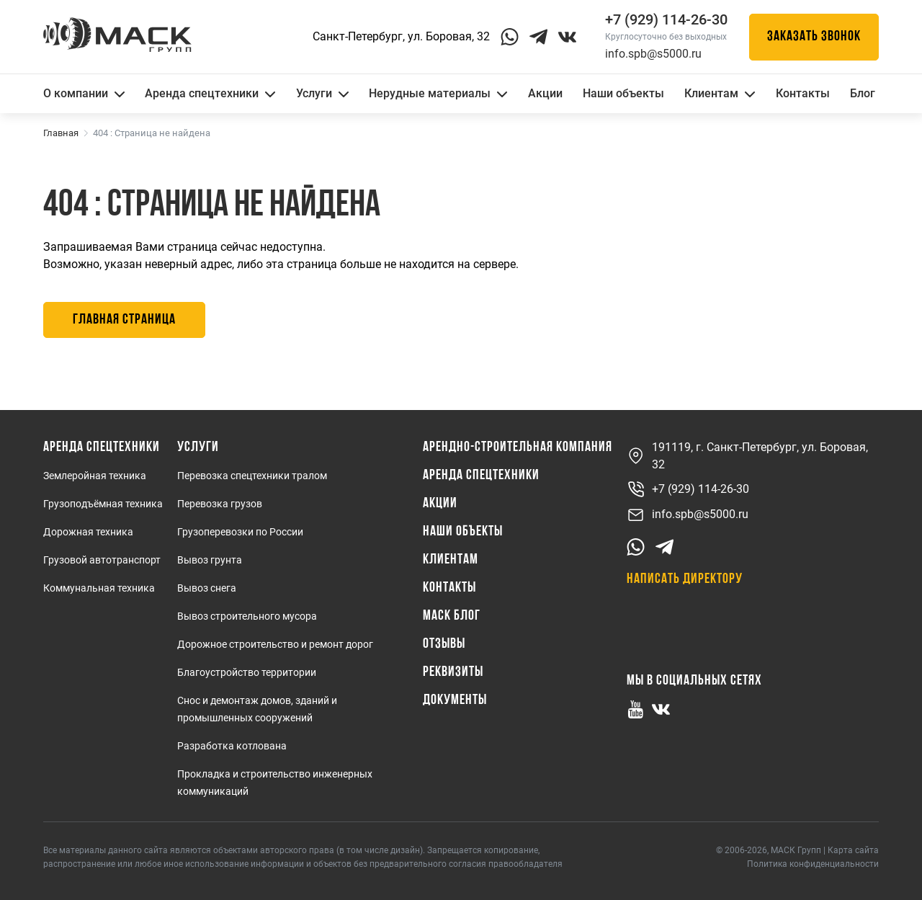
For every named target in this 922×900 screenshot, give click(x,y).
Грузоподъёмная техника (103, 503)
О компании (84, 93)
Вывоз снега (206, 588)
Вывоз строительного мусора (247, 616)
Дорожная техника (88, 532)
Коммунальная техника (99, 588)
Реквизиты (453, 672)
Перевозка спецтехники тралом (252, 475)
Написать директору (685, 579)
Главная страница (124, 320)
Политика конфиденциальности (813, 864)
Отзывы (444, 644)
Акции (545, 93)
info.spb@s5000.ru (653, 54)
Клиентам (719, 93)
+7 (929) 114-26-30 (688, 490)
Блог (862, 93)
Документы (455, 700)
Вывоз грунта (209, 560)
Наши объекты (623, 93)
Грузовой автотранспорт (102, 560)
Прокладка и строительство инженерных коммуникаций (274, 782)
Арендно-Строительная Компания (517, 447)
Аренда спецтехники (210, 93)
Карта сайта (853, 850)
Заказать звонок (814, 37)
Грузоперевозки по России (240, 532)
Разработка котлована (232, 746)
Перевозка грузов (219, 503)
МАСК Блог (451, 616)
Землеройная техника (94, 475)
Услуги (322, 93)
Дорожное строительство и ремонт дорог (275, 644)
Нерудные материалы (438, 93)
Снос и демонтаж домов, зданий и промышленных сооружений (257, 709)
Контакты (803, 93)
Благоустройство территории (246, 672)
